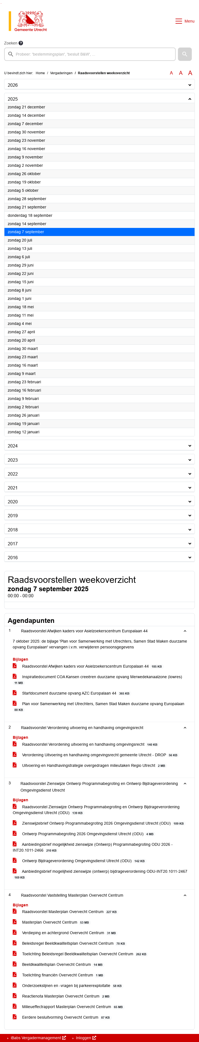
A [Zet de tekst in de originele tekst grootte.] (171, 73)
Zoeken (10, 43)
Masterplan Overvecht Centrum (52, 922)
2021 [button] (13, 488)
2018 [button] (13, 530)
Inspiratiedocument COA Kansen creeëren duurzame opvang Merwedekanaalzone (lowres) (97, 680)
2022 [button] (13, 474)
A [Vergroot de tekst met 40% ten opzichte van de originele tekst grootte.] (190, 73)
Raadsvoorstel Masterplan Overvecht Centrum (66, 911)
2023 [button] (13, 460)
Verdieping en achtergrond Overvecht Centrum (65, 933)
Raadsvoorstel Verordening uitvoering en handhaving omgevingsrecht (86, 744)
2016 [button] (13, 557)
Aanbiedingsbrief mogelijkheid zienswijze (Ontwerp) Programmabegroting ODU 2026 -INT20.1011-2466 (93, 847)
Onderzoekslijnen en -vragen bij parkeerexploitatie (68, 985)
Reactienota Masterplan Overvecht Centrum (62, 996)
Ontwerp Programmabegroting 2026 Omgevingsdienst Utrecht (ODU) (84, 834)
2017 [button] (13, 543)
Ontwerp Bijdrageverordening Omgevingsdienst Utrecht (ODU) (80, 861)
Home (40, 73)
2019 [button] (13, 515)
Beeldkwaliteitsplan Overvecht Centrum (58, 964)
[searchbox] (90, 54)
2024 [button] (13, 446)
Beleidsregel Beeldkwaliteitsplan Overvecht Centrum (70, 943)
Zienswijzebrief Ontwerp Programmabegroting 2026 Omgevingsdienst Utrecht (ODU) (99, 823)
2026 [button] (13, 85)
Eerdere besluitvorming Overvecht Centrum (62, 1017)
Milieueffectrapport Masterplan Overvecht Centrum (69, 1006)
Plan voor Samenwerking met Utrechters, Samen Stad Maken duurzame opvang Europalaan (98, 707)
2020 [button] (13, 501)
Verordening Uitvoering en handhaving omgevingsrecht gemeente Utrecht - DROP (96, 755)
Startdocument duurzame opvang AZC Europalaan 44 (72, 693)
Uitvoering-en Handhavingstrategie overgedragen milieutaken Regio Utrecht (90, 765)
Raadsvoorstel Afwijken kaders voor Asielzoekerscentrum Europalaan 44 (88, 666)
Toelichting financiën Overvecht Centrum (59, 975)
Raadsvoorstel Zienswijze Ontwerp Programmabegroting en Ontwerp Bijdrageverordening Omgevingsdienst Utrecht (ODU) (96, 810)
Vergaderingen (61, 73)
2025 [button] (13, 99)
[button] (185, 54)
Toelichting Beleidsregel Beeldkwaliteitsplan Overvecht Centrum (80, 954)
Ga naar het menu (1, 3)
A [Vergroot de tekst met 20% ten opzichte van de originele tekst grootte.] (181, 73)
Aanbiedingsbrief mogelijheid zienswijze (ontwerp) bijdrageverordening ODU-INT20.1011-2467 (100, 874)
